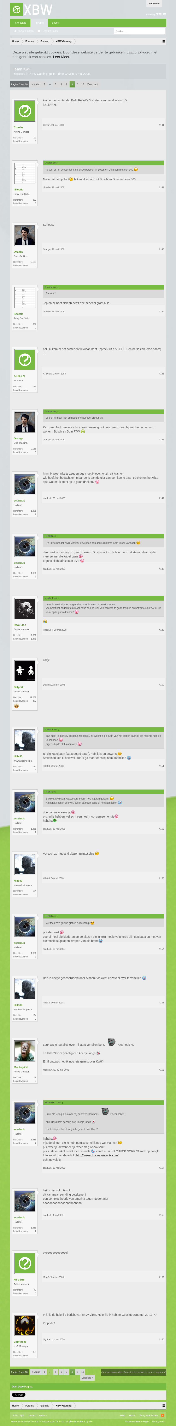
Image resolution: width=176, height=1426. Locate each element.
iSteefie (18, 189)
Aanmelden (154, 3)
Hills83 (18, 756)
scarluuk (19, 500)
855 (34, 1352)
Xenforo (43, 1415)
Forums (39, 22)
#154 (161, 949)
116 (34, 386)
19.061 (33, 697)
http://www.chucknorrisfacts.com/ (97, 1155)
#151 (161, 766)
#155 (161, 1002)
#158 (161, 1215)
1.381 (33, 511)
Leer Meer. (61, 57)
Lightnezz (20, 1341)
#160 (161, 1339)
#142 (161, 187)
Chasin (69, 73)
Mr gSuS (19, 1279)
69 (35, 1077)
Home (132, 1415)
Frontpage (21, 22)
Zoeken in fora (26, 31)
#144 (161, 311)
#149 (161, 630)
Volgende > (93, 84)
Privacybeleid (158, 1421)
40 (35, 1290)
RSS (162, 1415)
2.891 (33, 635)
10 (82, 84)
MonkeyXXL (21, 1067)
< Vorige (36, 84)
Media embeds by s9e (81, 1421)
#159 (161, 1277)
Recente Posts (50, 31)
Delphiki (19, 687)
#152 (161, 828)
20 (35, 138)
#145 (161, 373)
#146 (161, 439)
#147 (161, 498)
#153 (161, 878)
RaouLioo (20, 624)
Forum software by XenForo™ (40, 1421)
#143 (161, 249)
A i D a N (19, 376)
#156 (161, 1070)
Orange (18, 251)
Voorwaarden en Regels (137, 1421)
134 (34, 767)
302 (34, 200)
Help (122, 1415)
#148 (161, 569)
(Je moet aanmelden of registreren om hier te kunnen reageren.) (133, 1372)
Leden (55, 22)
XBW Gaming (38, 73)
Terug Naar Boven (148, 1415)
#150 (161, 684)
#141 (161, 125)
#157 (161, 1168)
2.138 (33, 262)
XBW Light (18, 1415)
